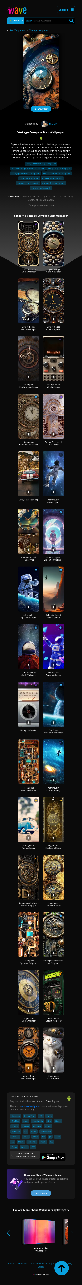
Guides (41, 1266)
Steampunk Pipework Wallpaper (28, 961)
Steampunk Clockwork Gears (53, 904)
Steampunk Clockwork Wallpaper (28, 385)
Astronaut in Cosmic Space (53, 501)
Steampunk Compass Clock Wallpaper (28, 270)
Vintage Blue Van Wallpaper (28, 846)
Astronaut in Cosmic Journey (53, 789)
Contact (12, 1263)
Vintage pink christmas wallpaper (26, 173)
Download (41, 109)
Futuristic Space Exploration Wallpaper (53, 558)
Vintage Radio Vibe (28, 730)
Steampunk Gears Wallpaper (28, 789)
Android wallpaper (30, 1106)
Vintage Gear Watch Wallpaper (28, 1077)
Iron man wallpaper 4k (41, 188)
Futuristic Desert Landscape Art (53, 616)
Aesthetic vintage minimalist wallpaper (28, 168)
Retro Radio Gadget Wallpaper (53, 1019)
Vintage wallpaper (38, 30)
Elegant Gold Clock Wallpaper (29, 1019)
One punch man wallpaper (53, 183)
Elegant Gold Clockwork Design (53, 846)
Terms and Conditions (39, 1263)
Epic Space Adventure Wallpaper (53, 731)
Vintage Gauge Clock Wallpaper (53, 328)
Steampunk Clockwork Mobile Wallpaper (29, 904)
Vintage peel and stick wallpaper (56, 173)
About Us (22, 1263)
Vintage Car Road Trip (28, 499)
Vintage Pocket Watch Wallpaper (28, 328)
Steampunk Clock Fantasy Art (28, 558)
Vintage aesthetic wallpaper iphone (41, 163)
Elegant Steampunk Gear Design (53, 443)
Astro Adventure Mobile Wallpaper (28, 673)
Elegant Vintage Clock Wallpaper (53, 270)
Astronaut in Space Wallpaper (28, 616)
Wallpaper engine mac (29, 178)
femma (48, 123)
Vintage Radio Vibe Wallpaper (53, 385)
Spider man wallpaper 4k (28, 183)
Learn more (41, 1193)
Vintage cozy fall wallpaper (59, 168)
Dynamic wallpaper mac (52, 178)
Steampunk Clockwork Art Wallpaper (53, 961)
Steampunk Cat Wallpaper (53, 1077)
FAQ (70, 1263)
